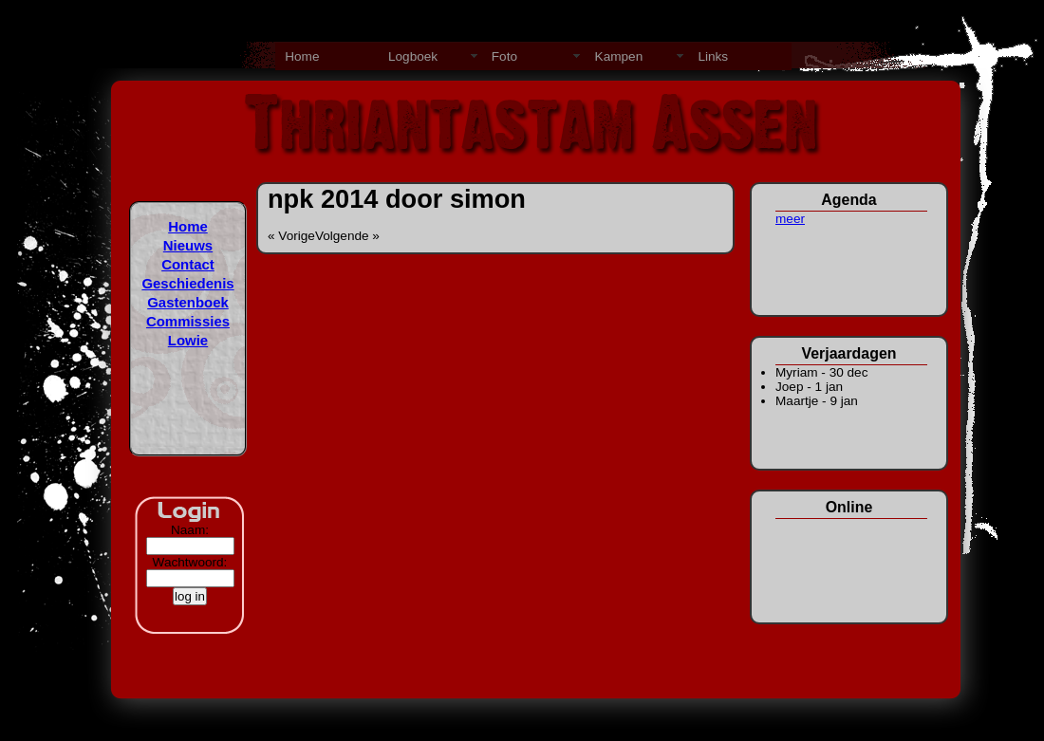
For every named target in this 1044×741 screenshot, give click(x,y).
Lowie (188, 340)
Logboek (413, 56)
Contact (187, 264)
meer (790, 219)
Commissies (188, 321)
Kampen (619, 56)
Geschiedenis (187, 283)
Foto (504, 56)
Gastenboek (188, 302)
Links (713, 56)
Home (302, 56)
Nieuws (188, 245)
